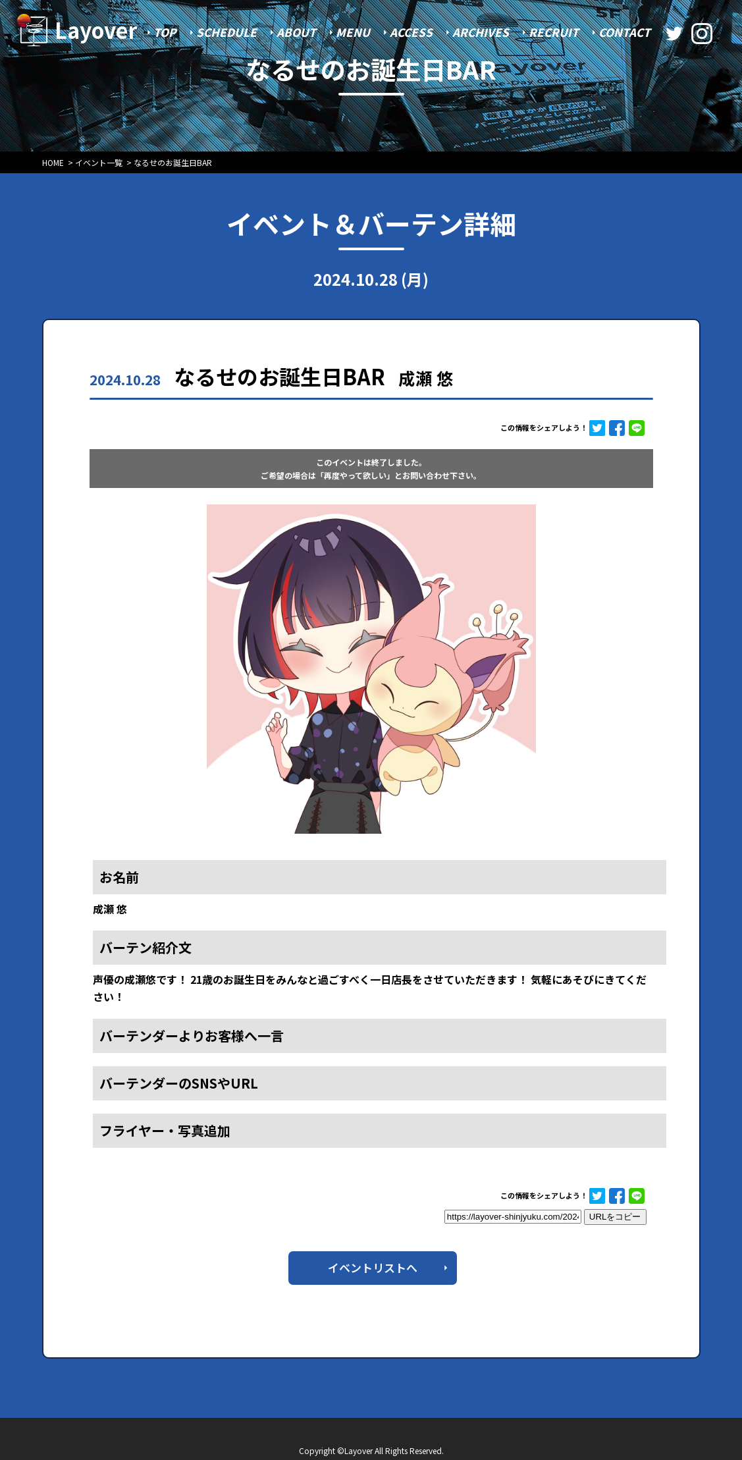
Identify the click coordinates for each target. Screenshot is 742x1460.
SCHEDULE (226, 32)
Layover (96, 29)
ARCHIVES (480, 32)
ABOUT (296, 32)
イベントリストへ (372, 1267)
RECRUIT (554, 32)
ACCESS (411, 32)
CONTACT (624, 32)
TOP (164, 32)
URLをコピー (615, 1217)
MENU (353, 32)
